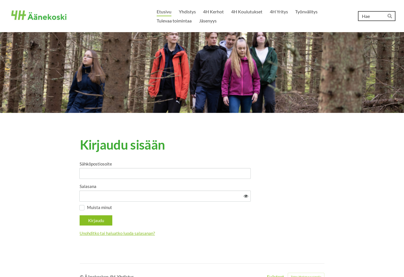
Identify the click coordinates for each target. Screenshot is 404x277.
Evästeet (275, 261)
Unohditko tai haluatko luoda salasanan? (168, 217)
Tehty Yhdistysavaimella (306, 260)
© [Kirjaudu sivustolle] (82, 260)
